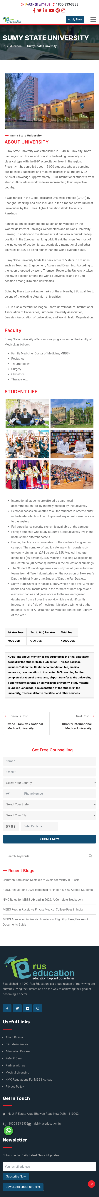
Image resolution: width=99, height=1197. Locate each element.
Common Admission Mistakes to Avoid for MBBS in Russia (41, 880)
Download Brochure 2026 (23, 1186)
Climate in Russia (17, 1044)
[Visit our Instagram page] (63, 11)
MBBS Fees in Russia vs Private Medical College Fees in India (43, 909)
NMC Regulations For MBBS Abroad (29, 1079)
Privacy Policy (15, 1086)
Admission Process (18, 1051)
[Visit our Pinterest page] (58, 11)
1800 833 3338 (18, 1123)
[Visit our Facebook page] (34, 11)
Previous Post (16, 716)
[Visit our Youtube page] (52, 11)
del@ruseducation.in (47, 1123)
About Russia (14, 1037)
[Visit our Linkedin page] (45, 11)
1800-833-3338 (67, 4)
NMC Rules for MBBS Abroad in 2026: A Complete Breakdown (43, 899)
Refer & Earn (14, 1058)
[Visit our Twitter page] (40, 11)
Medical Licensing (17, 1072)
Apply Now (75, 19)
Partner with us (37, 4)
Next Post (85, 716)
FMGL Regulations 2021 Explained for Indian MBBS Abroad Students (48, 890)
